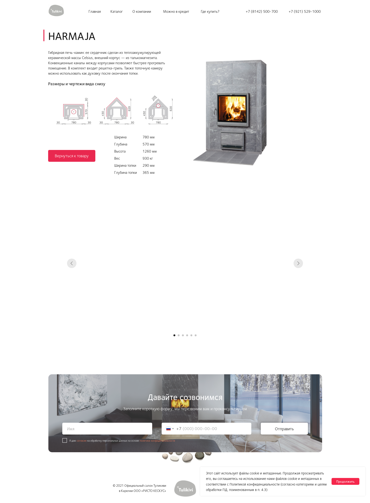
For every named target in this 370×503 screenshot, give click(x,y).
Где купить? (210, 11)
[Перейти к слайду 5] (191, 335)
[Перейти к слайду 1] (174, 335)
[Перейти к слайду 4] (187, 335)
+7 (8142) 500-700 (262, 11)
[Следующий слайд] (298, 263)
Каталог (116, 11)
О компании (141, 11)
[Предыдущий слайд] (71, 263)
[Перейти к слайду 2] (179, 335)
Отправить (284, 428)
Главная (94, 11)
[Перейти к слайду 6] (196, 335)
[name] (107, 429)
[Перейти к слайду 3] (183, 335)
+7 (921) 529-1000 (305, 11)
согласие (81, 441)
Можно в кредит (176, 11)
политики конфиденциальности (157, 441)
